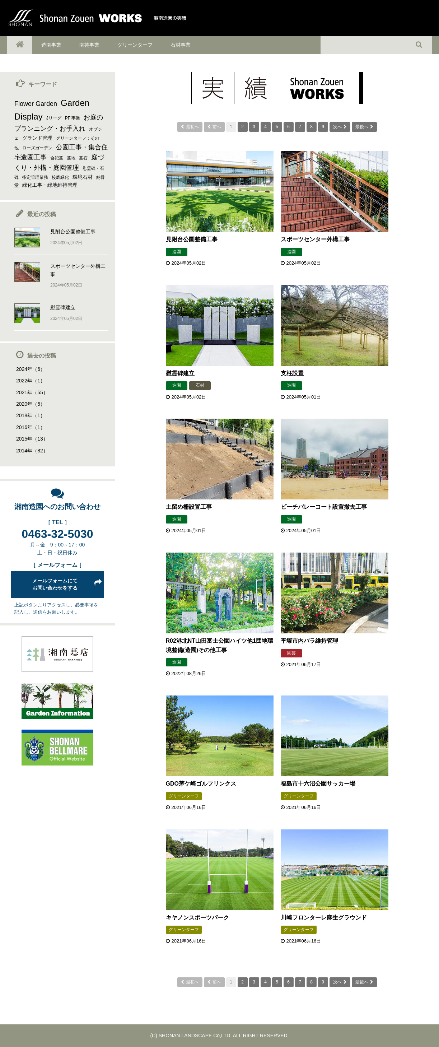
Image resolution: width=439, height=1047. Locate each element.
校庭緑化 (60, 177)
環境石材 (83, 177)
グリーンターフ (135, 45)
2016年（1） (30, 427)
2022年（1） (30, 380)
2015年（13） (32, 439)
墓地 (71, 157)
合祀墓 (56, 157)
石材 (200, 385)
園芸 (291, 653)
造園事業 (51, 45)
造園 (176, 251)
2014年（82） (32, 450)
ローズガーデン (37, 147)
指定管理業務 (35, 177)
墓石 (83, 157)
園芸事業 (89, 45)
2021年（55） (32, 392)
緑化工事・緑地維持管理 (50, 185)
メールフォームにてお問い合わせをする (55, 584)
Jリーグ (53, 118)
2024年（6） (30, 369)
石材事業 (181, 45)
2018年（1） (30, 415)
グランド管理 (37, 138)
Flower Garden (35, 103)
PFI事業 (72, 118)
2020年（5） (30, 404)
